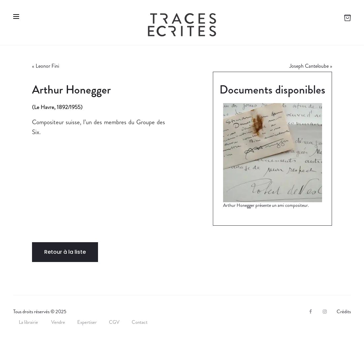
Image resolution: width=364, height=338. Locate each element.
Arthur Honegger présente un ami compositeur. (266, 205)
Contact (140, 322)
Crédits (344, 311)
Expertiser (87, 322)
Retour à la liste (65, 252)
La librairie (29, 322)
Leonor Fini (47, 66)
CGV (114, 322)
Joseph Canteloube (309, 66)
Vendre (58, 322)
